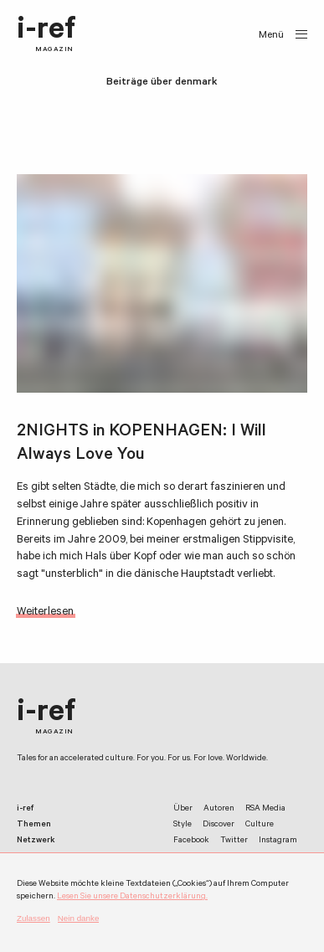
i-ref (46, 35)
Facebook (191, 841)
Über (183, 809)
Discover (218, 825)
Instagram (278, 841)
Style (182, 825)
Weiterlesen (45, 612)
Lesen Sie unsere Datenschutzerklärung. (132, 897)
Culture (259, 825)
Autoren (218, 809)
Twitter (234, 841)
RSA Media (265, 809)
